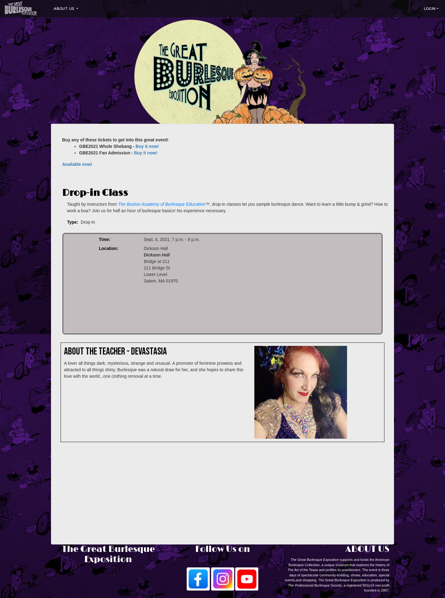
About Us (64, 8)
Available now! (77, 164)
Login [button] (430, 8)
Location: (108, 248)
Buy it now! (147, 146)
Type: (72, 222)
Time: (104, 239)
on (161, 204)
